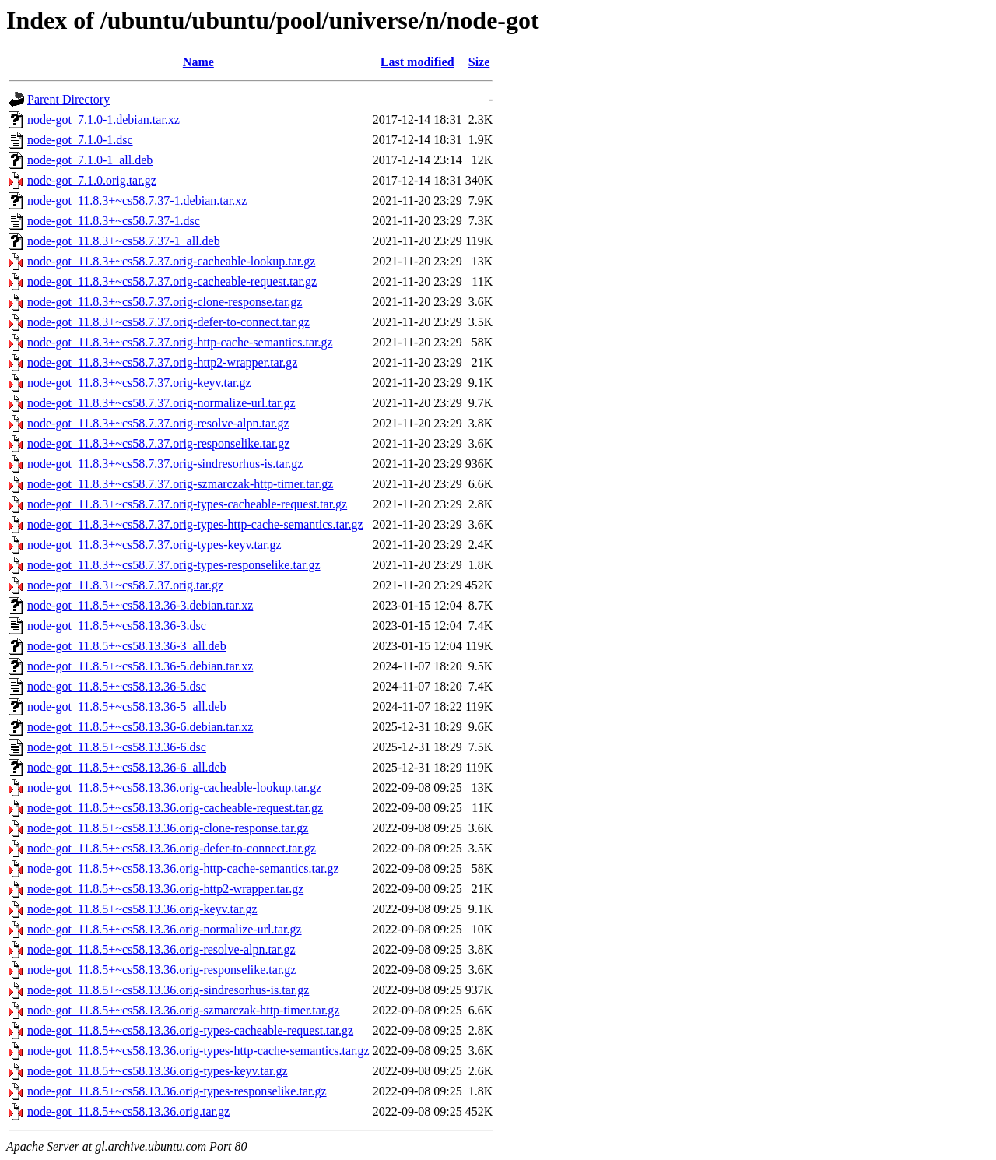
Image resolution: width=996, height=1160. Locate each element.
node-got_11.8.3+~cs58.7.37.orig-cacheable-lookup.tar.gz (171, 261)
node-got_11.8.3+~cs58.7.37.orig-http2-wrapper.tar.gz (162, 362)
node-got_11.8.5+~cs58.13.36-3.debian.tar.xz (140, 605)
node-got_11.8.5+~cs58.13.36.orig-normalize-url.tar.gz (164, 929)
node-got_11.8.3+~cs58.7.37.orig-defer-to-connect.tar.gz (168, 322)
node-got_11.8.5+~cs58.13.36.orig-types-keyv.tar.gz (157, 1070)
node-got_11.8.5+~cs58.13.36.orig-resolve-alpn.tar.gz (161, 949)
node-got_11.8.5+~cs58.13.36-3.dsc (116, 625)
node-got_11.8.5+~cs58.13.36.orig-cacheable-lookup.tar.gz (174, 787)
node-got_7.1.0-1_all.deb (90, 160)
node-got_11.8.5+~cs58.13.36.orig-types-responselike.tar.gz (177, 1091)
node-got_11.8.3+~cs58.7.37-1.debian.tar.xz (137, 200)
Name (198, 62)
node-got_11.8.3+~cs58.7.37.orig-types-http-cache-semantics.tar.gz (195, 524)
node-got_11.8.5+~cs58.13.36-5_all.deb (126, 706)
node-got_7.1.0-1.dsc (80, 139)
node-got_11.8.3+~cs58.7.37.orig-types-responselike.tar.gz (174, 564)
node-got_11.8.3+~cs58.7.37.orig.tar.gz (125, 585)
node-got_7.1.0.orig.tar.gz (91, 180)
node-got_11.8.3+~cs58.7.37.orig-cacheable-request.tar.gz (172, 281)
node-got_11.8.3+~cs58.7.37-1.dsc (113, 220)
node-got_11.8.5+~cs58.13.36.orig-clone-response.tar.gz (167, 828)
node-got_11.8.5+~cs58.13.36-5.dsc (116, 686)
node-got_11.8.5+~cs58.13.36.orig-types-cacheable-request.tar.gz (190, 1030)
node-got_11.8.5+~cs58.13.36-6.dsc (116, 747)
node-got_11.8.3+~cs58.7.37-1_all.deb (123, 241)
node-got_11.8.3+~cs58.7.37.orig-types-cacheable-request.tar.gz (187, 504)
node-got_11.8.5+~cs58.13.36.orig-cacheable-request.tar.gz (175, 807)
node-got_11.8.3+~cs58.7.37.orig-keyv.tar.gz (139, 382)
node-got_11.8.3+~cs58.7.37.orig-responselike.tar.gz (158, 443)
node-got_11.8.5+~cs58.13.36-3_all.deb (126, 645)
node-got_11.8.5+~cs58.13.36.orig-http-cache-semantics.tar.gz (183, 868)
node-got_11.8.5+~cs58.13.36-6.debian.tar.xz (140, 726)
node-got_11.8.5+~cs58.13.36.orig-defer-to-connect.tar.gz (171, 848)
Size (479, 62)
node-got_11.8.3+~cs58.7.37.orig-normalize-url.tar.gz (161, 403)
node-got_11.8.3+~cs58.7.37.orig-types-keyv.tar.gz (154, 544)
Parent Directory (68, 99)
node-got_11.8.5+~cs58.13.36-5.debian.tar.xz (140, 666)
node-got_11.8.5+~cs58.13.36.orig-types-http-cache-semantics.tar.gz (198, 1050)
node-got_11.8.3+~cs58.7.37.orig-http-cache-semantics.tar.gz (180, 342)
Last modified (417, 62)
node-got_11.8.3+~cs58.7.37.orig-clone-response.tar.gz (164, 301)
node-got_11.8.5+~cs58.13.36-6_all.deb (126, 767)
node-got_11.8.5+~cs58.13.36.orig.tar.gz (128, 1111)
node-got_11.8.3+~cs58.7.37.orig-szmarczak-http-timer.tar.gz (180, 483)
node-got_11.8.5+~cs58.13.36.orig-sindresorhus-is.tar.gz (168, 990)
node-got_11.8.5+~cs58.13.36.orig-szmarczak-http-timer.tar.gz (183, 1010)
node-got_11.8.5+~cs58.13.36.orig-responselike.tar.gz (161, 969)
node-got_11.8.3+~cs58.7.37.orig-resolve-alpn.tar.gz (158, 423)
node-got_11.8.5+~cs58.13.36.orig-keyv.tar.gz (142, 909)
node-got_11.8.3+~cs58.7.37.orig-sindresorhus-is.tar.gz (165, 463)
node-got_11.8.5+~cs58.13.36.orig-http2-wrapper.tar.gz (165, 888)
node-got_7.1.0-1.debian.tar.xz (103, 119)
